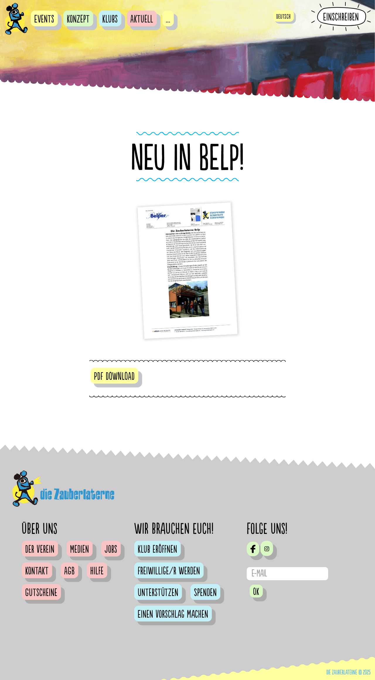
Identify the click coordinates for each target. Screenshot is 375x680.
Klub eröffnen (157, 549)
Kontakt (37, 571)
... (168, 19)
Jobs (111, 549)
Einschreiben (341, 17)
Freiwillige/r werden (169, 571)
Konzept (78, 19)
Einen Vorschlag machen (173, 614)
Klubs (110, 19)
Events (44, 19)
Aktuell (141, 19)
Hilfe (97, 571)
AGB (69, 571)
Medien (79, 549)
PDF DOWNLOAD (114, 376)
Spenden (205, 593)
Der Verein (39, 549)
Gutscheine (41, 593)
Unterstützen (158, 593)
